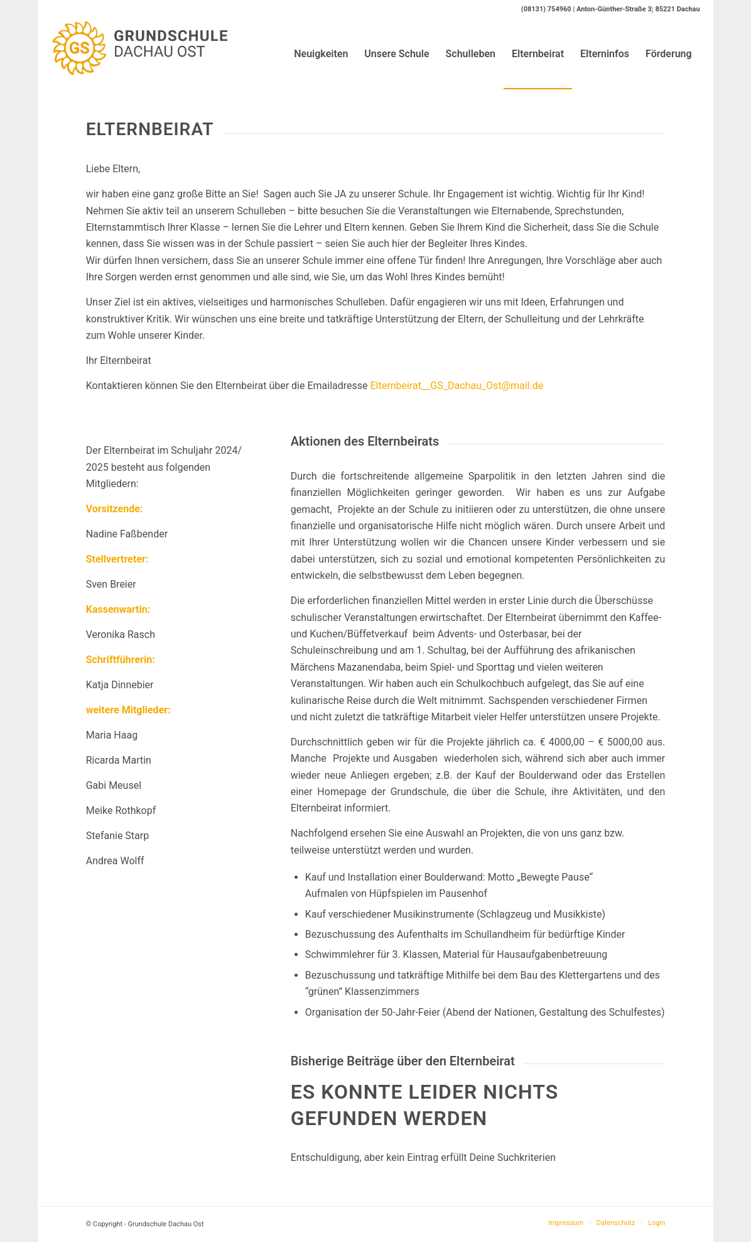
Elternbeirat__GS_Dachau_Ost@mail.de (457, 386)
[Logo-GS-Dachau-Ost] (141, 54)
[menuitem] (321, 54)
